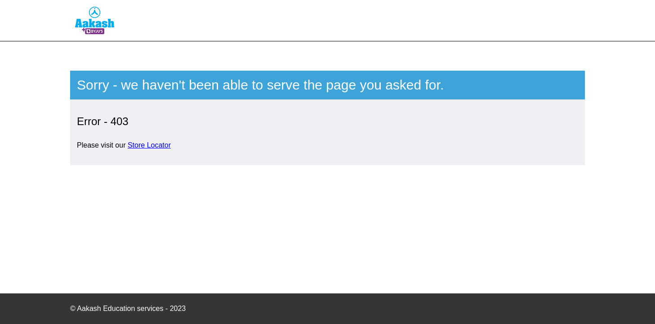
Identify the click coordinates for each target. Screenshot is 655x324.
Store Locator (149, 145)
